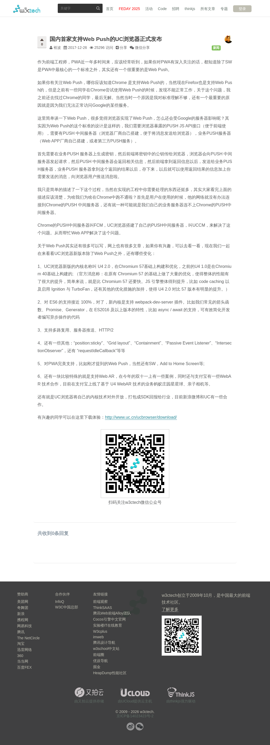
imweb (98, 637)
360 (20, 656)
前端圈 (98, 655)
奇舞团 (22, 608)
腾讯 (21, 632)
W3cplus (100, 631)
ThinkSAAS (102, 608)
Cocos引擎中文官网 (109, 619)
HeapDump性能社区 (110, 673)
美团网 (22, 601)
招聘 (175, 9)
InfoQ (59, 601)
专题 (224, 9)
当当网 (22, 661)
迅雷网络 (24, 650)
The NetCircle (28, 638)
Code (162, 9)
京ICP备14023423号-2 (135, 716)
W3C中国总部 (66, 607)
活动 (149, 9)
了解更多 (170, 609)
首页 (109, 9)
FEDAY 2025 (129, 9)
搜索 (98, 8)
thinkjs (190, 9)
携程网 (22, 620)
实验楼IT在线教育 (107, 625)
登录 (242, 9)
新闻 (216, 48)
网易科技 (24, 626)
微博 (130, 726)
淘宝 (21, 643)
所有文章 (207, 9)
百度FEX (24, 667)
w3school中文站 (106, 648)
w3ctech (26, 9)
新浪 (21, 614)
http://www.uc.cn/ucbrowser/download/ (141, 417)
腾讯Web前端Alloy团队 (112, 613)
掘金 (96, 667)
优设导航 (100, 661)
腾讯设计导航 (104, 642)
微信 (139, 726)
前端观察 (100, 601)
